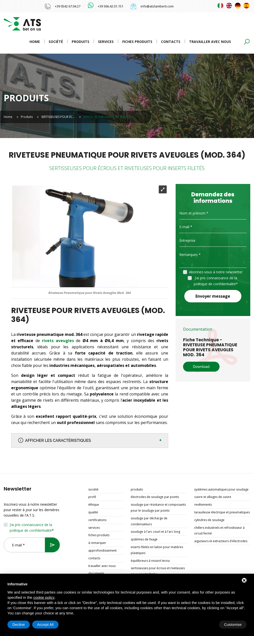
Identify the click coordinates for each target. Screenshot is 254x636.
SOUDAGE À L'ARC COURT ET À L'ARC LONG (155, 532)
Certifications (97, 520)
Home (35, 41)
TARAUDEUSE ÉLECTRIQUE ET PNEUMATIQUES (222, 512)
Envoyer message (212, 296)
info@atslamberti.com (157, 6)
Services (106, 41)
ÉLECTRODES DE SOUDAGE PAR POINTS (155, 497)
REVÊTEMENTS (203, 505)
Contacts (170, 41)
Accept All (233, 624)
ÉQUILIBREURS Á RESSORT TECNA (150, 561)
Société (56, 41)
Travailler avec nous (210, 41)
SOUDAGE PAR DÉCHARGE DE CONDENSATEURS (149, 521)
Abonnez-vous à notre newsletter (216, 272)
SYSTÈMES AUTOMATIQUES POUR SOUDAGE (221, 490)
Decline (206, 624)
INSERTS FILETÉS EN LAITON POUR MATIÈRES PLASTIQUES (157, 550)
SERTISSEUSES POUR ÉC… (58, 117)
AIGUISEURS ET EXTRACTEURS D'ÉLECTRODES (220, 541)
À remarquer (97, 543)
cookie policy (44, 597)
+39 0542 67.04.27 (67, 6)
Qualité (93, 512)
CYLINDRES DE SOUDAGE (209, 520)
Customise (21, 624)
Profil (92, 497)
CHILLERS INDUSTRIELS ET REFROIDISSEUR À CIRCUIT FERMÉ (219, 531)
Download (201, 367)
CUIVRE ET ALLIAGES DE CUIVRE (212, 497)
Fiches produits (137, 41)
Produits (80, 41)
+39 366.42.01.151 (110, 6)
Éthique (93, 505)
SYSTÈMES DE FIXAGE (144, 539)
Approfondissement (102, 551)
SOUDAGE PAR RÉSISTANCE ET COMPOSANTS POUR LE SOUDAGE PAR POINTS (158, 508)
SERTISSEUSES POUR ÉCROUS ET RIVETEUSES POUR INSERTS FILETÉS (158, 571)
